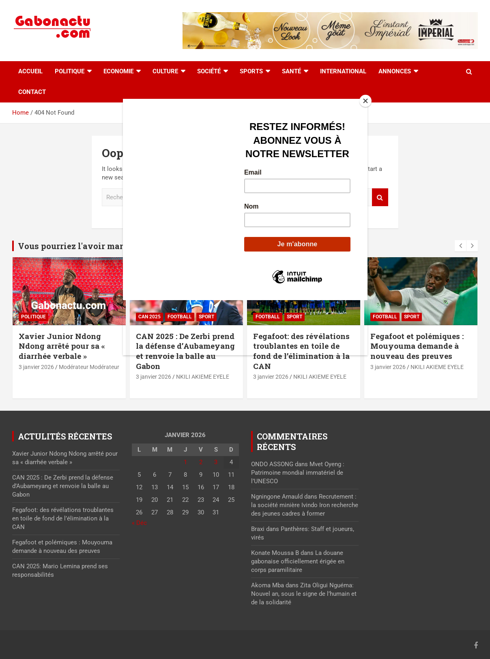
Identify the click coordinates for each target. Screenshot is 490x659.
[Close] (365, 101)
